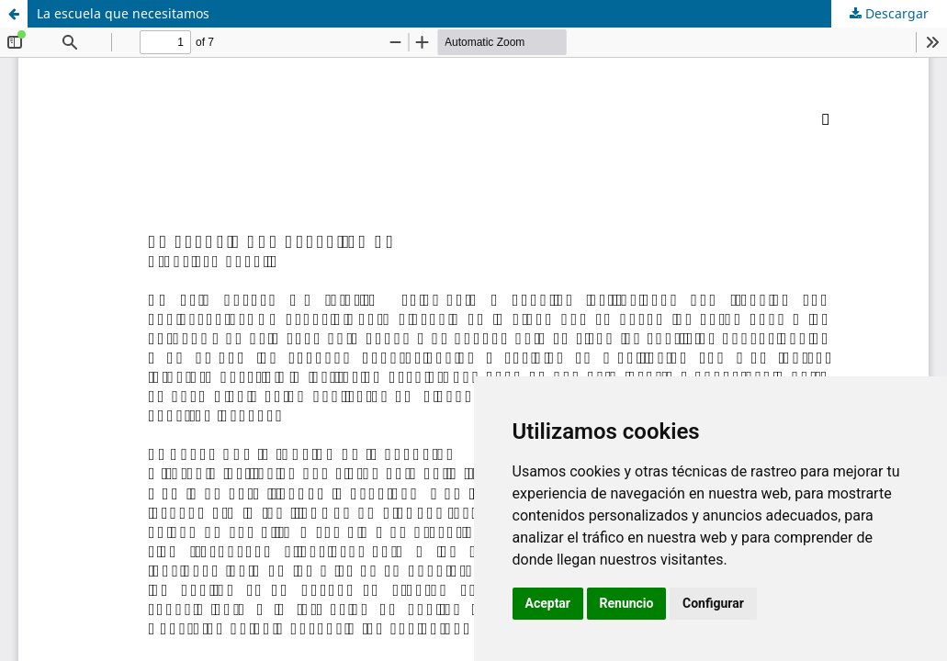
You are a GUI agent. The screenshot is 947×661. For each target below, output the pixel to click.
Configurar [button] (713, 603)
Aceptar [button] (548, 603)
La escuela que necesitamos (123, 13)
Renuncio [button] (627, 603)
